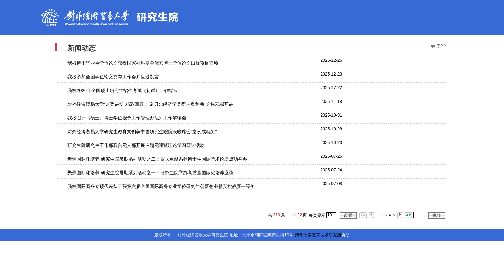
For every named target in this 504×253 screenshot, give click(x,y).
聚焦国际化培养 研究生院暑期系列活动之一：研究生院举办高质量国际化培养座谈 (150, 172)
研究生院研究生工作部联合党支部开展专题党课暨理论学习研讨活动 (136, 145)
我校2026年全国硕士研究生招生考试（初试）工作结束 (122, 90)
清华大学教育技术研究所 (318, 235)
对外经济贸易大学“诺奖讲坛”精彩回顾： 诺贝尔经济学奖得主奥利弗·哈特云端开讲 (150, 104)
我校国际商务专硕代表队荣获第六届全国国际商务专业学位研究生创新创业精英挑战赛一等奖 (161, 186)
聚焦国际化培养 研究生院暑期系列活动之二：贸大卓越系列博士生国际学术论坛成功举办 (157, 159)
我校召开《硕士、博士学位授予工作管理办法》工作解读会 (126, 118)
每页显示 (317, 215)
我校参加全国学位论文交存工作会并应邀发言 (113, 76)
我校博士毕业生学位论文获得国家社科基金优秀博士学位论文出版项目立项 (142, 63)
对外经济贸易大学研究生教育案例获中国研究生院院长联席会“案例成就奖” (142, 131)
